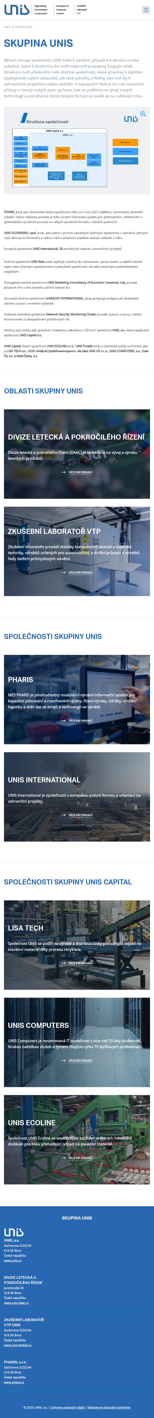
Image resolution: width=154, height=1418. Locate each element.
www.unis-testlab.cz (17, 1345)
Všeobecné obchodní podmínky (109, 1407)
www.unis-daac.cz (16, 1303)
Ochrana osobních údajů (67, 1407)
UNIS (7, 27)
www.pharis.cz (14, 1382)
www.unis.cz (12, 1260)
